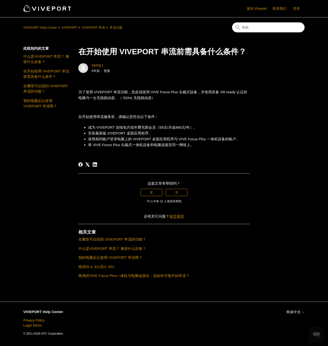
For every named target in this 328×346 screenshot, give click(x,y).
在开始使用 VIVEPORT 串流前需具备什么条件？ (46, 74)
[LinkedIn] (95, 164)
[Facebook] (80, 164)
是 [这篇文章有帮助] (151, 192)
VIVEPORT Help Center (40, 27)
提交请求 (176, 216)
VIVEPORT (69, 27)
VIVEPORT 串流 (93, 27)
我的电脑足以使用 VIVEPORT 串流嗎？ (40, 103)
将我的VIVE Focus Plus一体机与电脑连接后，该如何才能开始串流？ (133, 276)
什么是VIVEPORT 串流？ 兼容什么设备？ (46, 59)
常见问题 (116, 27)
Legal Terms (32, 325)
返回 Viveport (257, 8)
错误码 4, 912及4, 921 (96, 267)
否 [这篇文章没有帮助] (176, 192)
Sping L (97, 65)
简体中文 (295, 312)
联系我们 (279, 8)
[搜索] (268, 27)
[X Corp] (87, 164)
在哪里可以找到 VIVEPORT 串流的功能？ (45, 89)
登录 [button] (296, 8)
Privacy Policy (33, 320)
